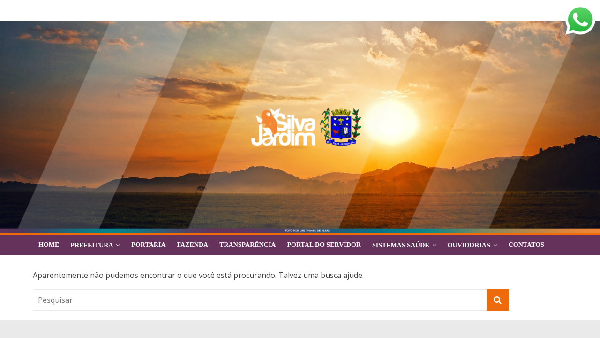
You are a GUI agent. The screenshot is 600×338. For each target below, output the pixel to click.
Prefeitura (91, 245)
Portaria (148, 244)
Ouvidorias (469, 245)
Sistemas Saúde (400, 245)
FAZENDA (193, 244)
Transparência (247, 244)
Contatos (526, 244)
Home (48, 244)
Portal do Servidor (323, 244)
